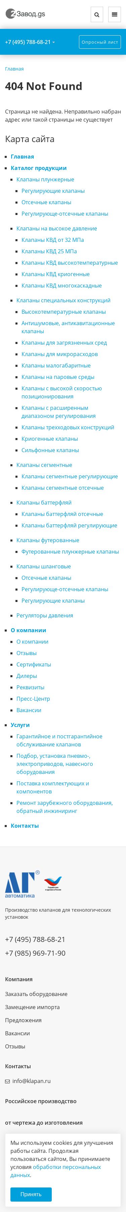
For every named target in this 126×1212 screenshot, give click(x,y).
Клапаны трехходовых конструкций (68, 427)
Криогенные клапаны (50, 438)
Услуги (20, 725)
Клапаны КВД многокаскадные (62, 285)
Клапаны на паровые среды (58, 377)
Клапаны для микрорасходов (60, 354)
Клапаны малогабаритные (56, 365)
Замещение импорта (32, 1007)
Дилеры (26, 676)
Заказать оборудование (36, 994)
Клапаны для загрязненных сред (64, 342)
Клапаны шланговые (43, 566)
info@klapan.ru (31, 1081)
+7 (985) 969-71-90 (35, 953)
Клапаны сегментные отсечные (63, 487)
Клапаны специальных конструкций (63, 300)
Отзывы (26, 653)
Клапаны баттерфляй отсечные (62, 514)
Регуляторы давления (44, 615)
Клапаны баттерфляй (44, 502)
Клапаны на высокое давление (56, 228)
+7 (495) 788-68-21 (28, 42)
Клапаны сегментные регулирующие (70, 476)
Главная (22, 156)
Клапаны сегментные (44, 465)
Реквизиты (30, 687)
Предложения (23, 1020)
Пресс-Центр (33, 698)
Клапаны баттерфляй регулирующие (69, 525)
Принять (31, 1194)
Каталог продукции (39, 168)
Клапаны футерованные (47, 540)
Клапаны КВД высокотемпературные (70, 262)
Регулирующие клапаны (53, 190)
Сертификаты (33, 664)
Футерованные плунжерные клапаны (70, 551)
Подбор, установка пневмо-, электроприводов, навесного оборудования (54, 764)
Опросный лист (100, 42)
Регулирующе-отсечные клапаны (65, 213)
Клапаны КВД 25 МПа (49, 251)
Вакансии (28, 710)
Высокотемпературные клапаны (64, 311)
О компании (28, 630)
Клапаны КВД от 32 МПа (53, 240)
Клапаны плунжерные (45, 179)
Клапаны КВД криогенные (56, 274)
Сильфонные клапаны (50, 450)
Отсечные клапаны (46, 202)
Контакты (25, 825)
